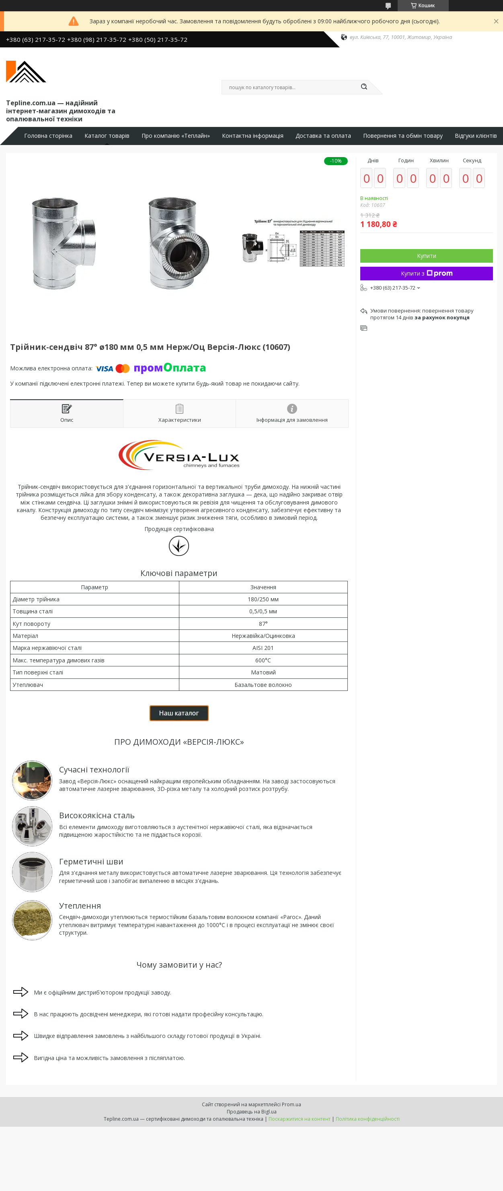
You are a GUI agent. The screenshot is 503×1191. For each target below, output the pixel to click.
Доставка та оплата (323, 136)
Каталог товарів (106, 136)
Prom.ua (291, 1104)
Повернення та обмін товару (403, 136)
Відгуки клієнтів (476, 136)
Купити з (427, 273)
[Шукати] (364, 87)
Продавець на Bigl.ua (252, 1111)
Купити (426, 255)
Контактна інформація (252, 136)
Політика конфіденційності (368, 1118)
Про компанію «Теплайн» (176, 136)
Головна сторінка (48, 136)
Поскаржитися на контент (300, 1118)
